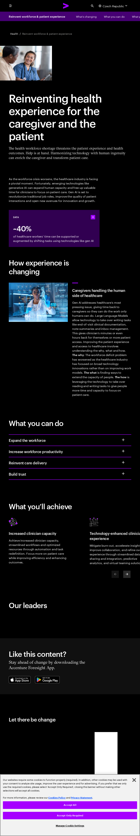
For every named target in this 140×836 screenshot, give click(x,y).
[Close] (134, 780)
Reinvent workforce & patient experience (37, 16)
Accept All (70, 805)
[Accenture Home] (66, 5)
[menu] (10, 5)
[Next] (126, 574)
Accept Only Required (70, 815)
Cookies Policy (57, 798)
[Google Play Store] (47, 679)
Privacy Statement (81, 798)
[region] (70, 805)
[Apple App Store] (20, 679)
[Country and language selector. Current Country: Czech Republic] (113, 5)
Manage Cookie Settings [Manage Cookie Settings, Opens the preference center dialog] (70, 826)
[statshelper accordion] (93, 217)
